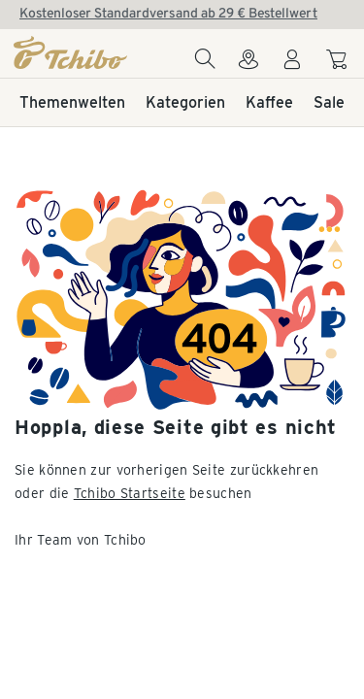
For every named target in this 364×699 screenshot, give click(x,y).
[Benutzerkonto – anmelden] (292, 64)
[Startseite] (71, 52)
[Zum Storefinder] (248, 64)
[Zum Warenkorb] (339, 63)
